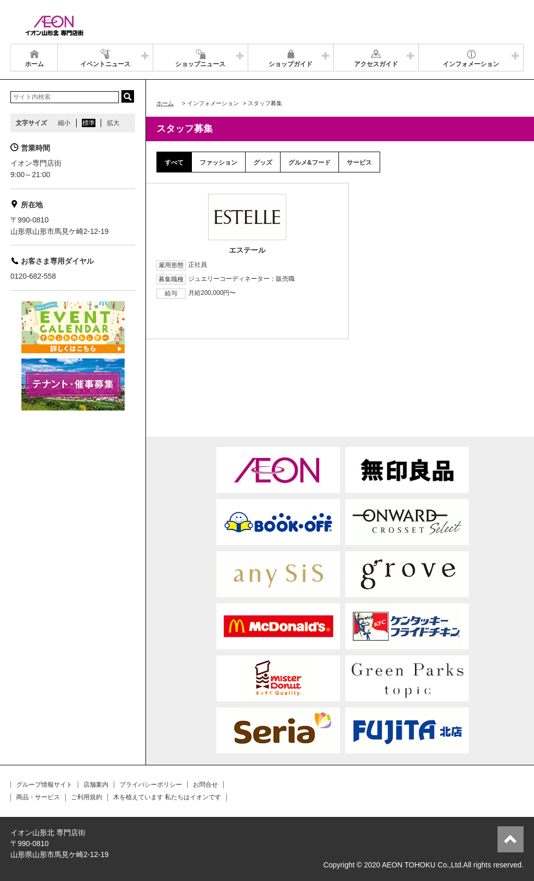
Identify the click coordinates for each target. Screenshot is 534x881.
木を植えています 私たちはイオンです (167, 797)
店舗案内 (95, 784)
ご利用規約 (86, 797)
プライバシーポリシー (150, 784)
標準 (88, 123)
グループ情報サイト (44, 784)
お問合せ (205, 784)
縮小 (64, 123)
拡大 (113, 123)
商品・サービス (38, 797)
